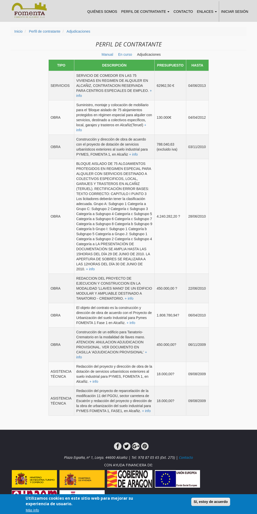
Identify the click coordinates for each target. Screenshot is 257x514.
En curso (125, 54)
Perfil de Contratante (145, 12)
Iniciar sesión (234, 12)
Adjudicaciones (78, 31)
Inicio (18, 31)
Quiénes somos (102, 12)
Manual (107, 54)
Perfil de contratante (44, 31)
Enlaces (207, 12)
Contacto (183, 12)
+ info (133, 154)
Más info (32, 512)
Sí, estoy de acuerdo (211, 503)
